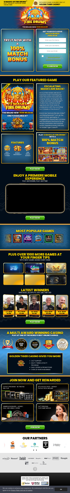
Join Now (35, 429)
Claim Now (52, 66)
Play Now (35, 169)
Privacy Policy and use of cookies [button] (21, 490)
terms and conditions (54, 57)
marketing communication (53, 60)
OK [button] (61, 489)
